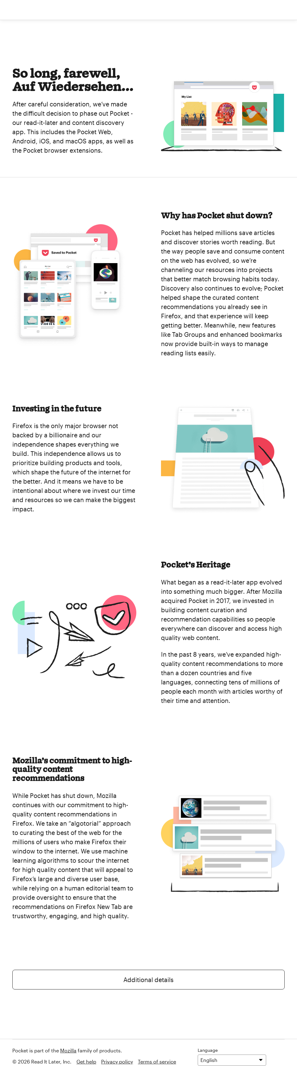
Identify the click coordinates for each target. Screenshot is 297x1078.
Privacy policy (117, 1061)
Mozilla (68, 1050)
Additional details (148, 979)
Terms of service (157, 1061)
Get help (86, 1061)
